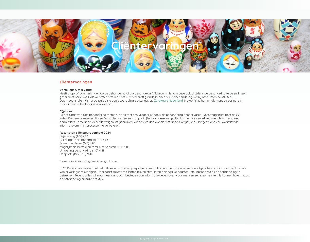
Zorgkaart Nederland (168, 100)
